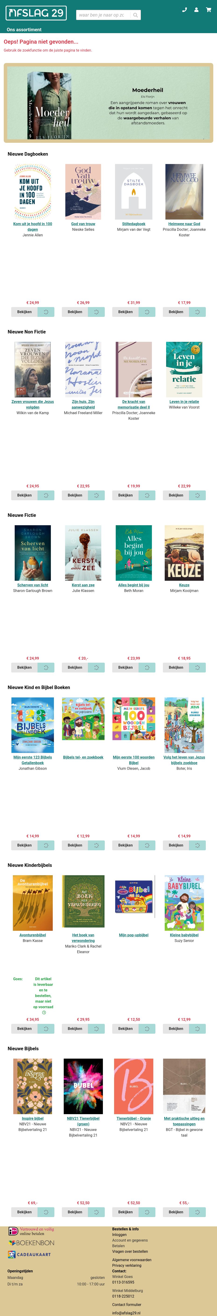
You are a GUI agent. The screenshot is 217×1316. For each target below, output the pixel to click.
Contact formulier (126, 1304)
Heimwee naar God (184, 224)
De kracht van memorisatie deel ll (134, 404)
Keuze (184, 585)
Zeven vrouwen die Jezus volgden (33, 404)
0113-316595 (123, 1282)
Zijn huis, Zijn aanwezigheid (83, 404)
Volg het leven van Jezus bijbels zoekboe (184, 760)
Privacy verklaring (126, 1265)
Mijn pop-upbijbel (133, 935)
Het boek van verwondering (83, 938)
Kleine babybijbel (184, 935)
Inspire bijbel (33, 1118)
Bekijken (24, 312)
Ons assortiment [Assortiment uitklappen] (24, 29)
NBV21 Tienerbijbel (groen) (83, 1121)
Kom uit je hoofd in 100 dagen (32, 227)
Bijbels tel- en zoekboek (83, 757)
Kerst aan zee (83, 585)
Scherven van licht (32, 585)
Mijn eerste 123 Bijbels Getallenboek (33, 760)
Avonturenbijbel (33, 935)
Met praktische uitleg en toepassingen (184, 1121)
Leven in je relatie (184, 401)
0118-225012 (123, 1296)
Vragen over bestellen (130, 1251)
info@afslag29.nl (126, 1313)
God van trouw (83, 224)
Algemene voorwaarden (131, 1260)
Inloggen (119, 1234)
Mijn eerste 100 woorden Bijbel (133, 760)
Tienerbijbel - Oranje (134, 1118)
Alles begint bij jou (133, 585)
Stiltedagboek (133, 224)
